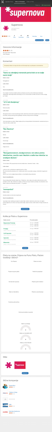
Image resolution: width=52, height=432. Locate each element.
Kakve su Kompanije (19, 1)
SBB (10, 404)
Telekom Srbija (13, 392)
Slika (47, 40)
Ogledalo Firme (9, 1)
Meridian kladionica (14, 411)
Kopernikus (12, 385)
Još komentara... (25, 209)
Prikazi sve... (25, 373)
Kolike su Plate (30, 1)
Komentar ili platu (39, 40)
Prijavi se (37, 5)
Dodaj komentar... (46, 5)
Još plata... (25, 248)
